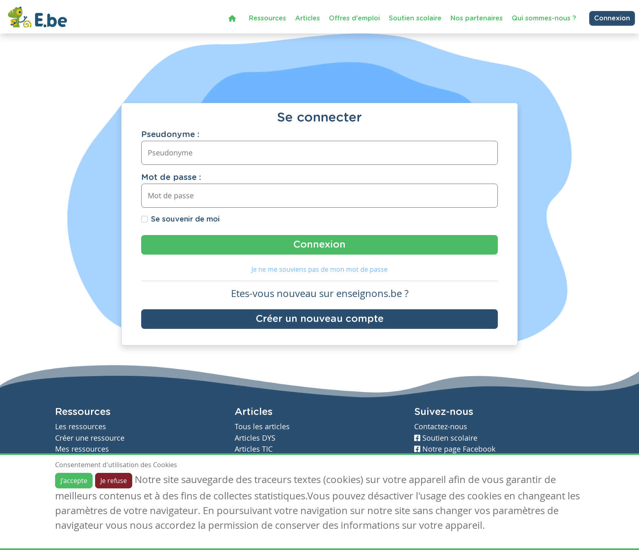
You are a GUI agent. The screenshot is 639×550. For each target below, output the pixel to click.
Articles (307, 18)
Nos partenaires (476, 18)
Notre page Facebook (454, 449)
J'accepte (73, 480)
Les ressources (80, 426)
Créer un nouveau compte (320, 319)
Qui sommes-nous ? (544, 18)
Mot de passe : (171, 177)
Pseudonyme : (170, 135)
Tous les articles (262, 426)
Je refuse (113, 480)
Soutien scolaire (415, 18)
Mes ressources (82, 449)
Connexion (612, 18)
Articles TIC (254, 449)
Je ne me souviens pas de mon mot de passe (319, 269)
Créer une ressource (89, 438)
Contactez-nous (440, 426)
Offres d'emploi (354, 18)
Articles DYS (255, 438)
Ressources (267, 18)
